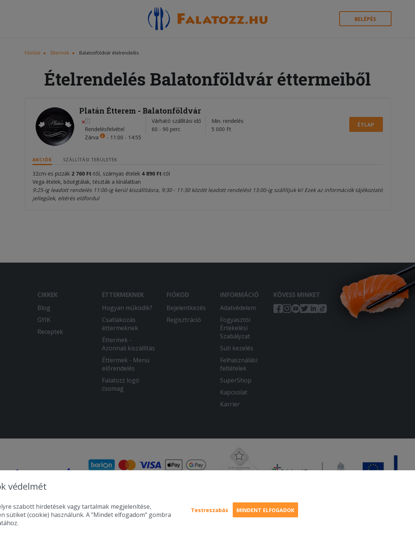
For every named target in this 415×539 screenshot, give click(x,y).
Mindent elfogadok (265, 510)
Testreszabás (209, 510)
